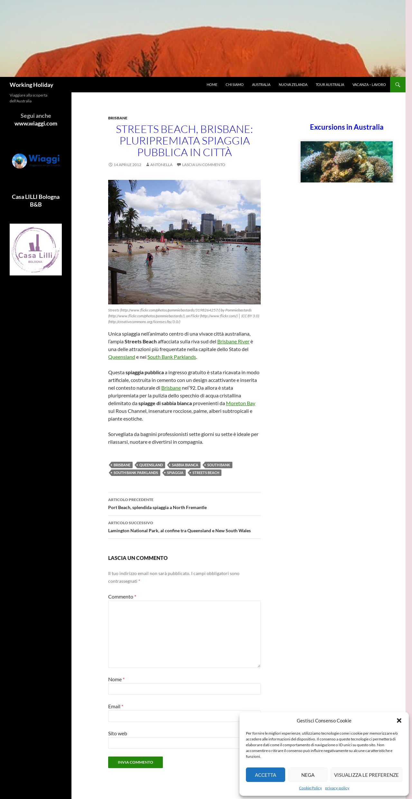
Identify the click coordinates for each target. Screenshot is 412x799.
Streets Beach (205, 472)
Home (212, 84)
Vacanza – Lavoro (369, 84)
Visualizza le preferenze (366, 775)
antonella (161, 164)
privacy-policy (337, 787)
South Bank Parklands (171, 357)
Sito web (117, 733)
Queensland (121, 357)
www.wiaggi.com (35, 123)
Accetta (265, 775)
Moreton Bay (240, 403)
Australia (261, 84)
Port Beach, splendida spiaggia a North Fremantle (184, 503)
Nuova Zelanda (293, 84)
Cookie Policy (310, 787)
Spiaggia (175, 472)
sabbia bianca (185, 465)
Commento (122, 596)
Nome (116, 679)
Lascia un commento (203, 164)
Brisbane (117, 118)
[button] (399, 720)
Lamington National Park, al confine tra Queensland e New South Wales (184, 526)
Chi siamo (235, 84)
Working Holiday (31, 84)
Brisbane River (233, 341)
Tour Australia (330, 84)
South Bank (218, 465)
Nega (307, 775)
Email (115, 706)
